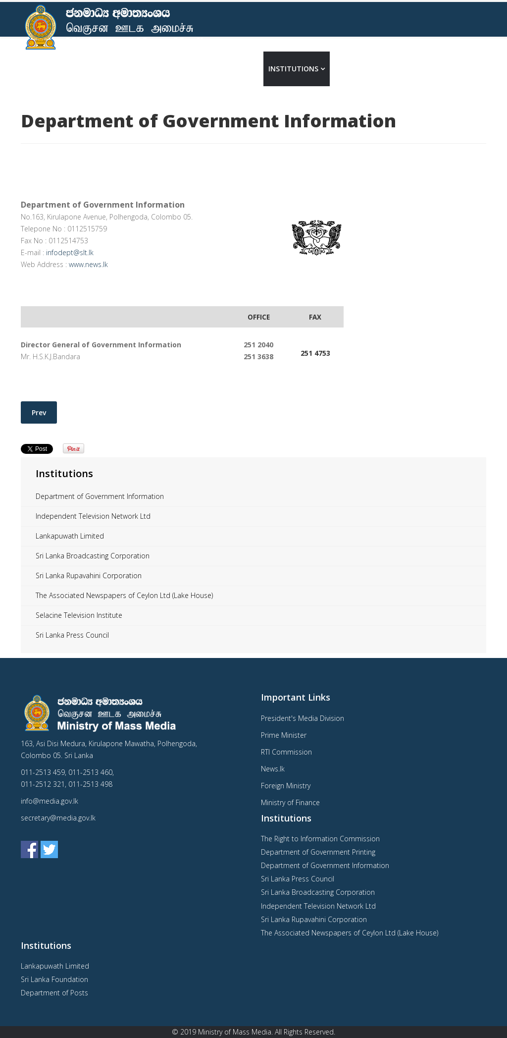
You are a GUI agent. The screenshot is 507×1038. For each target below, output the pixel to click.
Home (195, 68)
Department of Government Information (100, 496)
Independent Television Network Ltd (93, 516)
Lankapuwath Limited (70, 536)
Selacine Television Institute (79, 615)
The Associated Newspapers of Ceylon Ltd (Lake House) (124, 595)
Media (346, 68)
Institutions (293, 68)
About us (234, 68)
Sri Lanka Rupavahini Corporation (89, 575)
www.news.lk (88, 264)
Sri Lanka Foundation (54, 979)
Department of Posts (54, 992)
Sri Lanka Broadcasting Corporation (93, 555)
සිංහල (445, 68)
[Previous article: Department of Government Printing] (39, 412)
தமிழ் (472, 68)
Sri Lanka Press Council (72, 635)
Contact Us (396, 68)
